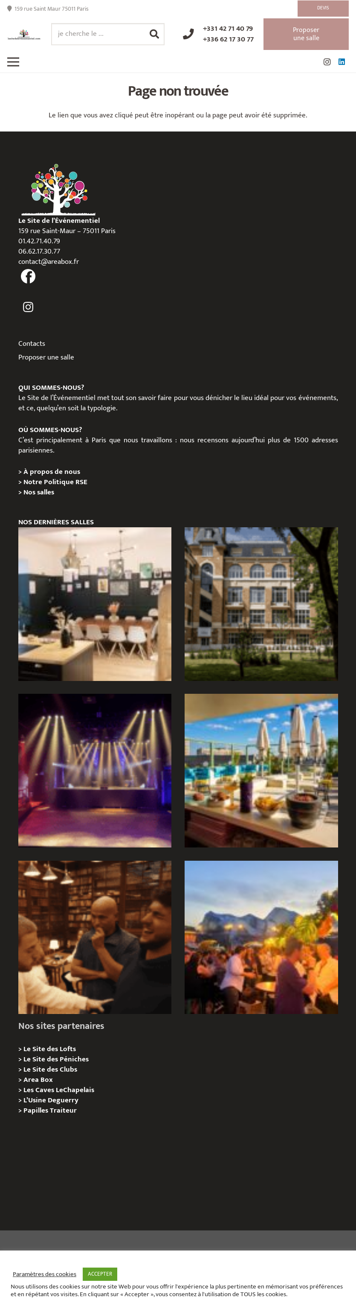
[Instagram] (327, 62)
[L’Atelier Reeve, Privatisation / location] (95, 604)
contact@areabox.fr (48, 262)
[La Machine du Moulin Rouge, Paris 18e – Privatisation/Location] (95, 770)
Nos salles (38, 492)
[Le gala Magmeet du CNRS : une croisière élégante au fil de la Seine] (261, 937)
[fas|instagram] (28, 307)
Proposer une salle (46, 357)
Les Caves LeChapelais (58, 1090)
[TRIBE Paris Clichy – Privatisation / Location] (261, 770)
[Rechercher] (154, 34)
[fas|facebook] (28, 276)
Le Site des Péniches (56, 1059)
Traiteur (63, 1110)
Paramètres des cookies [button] (44, 1274)
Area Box (38, 1080)
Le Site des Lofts (49, 1049)
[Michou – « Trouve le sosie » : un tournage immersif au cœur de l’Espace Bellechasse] (95, 937)
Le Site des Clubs (50, 1069)
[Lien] (24, 34)
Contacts (31, 344)
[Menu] (13, 62)
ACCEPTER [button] (100, 1274)
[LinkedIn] (341, 62)
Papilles (36, 1110)
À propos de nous (51, 472)
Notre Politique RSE (55, 482)
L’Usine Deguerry (50, 1100)
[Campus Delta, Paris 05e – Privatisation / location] (261, 604)
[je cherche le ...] (108, 34)
